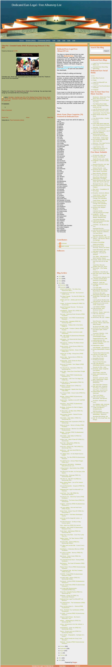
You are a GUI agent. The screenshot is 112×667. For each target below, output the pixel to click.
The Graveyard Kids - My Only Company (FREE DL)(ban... (71, 571)
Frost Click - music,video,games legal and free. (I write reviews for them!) (101, 123)
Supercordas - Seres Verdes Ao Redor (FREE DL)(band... (70, 361)
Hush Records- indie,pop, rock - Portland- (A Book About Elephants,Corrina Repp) (101, 278)
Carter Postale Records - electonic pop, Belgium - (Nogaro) (100, 207)
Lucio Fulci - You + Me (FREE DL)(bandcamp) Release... (69, 493)
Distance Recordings (98, 242)
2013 (60, 281)
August (62, 650)
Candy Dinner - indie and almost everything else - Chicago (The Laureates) (100, 196)
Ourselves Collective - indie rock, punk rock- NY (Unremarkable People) (100, 335)
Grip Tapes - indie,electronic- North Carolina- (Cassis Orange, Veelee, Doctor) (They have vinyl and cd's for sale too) (101, 260)
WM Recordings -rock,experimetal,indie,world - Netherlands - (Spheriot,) (101, 412)
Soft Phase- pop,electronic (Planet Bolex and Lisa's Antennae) (100, 391)
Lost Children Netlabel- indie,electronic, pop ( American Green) (99, 308)
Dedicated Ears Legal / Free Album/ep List (36, 5)
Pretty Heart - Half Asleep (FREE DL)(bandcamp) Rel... (70, 531)
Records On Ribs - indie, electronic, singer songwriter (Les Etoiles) (100, 369)
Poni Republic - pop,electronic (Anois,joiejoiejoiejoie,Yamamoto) (101, 349)
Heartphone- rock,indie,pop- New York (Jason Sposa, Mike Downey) (101, 273)
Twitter (95, 80)
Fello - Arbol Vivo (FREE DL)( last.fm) (70, 525)
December (63, 285)
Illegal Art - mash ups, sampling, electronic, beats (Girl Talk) (100, 284)
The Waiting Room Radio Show (23, 91)
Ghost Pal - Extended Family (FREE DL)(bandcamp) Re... (71, 592)
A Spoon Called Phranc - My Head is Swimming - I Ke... (70, 617)
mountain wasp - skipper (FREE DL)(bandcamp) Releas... (70, 578)
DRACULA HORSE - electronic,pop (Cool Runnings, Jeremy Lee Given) (101, 246)
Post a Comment (7, 110)
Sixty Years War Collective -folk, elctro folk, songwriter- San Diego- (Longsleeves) (100, 386)
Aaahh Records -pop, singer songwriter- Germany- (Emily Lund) (101, 160)
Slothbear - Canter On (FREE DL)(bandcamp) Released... (69, 596)
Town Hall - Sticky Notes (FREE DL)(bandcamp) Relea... (70, 443)
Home (27, 117)
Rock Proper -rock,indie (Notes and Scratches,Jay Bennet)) (100, 374)
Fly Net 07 (77, 666)
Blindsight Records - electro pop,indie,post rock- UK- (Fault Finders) (101, 185)
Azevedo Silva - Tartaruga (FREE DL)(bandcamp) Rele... (70, 475)
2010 (60, 660)
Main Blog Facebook (98, 78)
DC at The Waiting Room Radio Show (34, 97)
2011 (60, 658)
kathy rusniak (65, 246)
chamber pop (18, 97)
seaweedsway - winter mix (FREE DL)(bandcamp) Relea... (70, 628)
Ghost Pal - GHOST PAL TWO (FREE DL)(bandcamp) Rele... (71, 447)
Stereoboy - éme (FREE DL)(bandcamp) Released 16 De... (71, 404)
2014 (60, 278)
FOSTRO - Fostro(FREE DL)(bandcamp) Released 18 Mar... (71, 574)
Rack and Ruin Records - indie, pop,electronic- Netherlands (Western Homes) (101, 363)
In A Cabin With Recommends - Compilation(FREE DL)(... (68, 589)
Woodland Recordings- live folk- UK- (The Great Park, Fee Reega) (101, 418)
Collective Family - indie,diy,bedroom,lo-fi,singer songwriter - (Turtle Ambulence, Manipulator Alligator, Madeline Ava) (101, 214)
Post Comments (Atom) (17, 120)
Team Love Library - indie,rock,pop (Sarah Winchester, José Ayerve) (100, 397)
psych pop (7, 100)
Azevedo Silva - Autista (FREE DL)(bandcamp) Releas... (69, 542)
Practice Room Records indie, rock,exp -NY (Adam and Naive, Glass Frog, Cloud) (101, 354)
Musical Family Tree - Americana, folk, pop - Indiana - (101, 317)
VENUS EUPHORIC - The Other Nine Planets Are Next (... (70, 289)
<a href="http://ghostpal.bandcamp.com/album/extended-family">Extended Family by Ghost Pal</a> (24, 84)
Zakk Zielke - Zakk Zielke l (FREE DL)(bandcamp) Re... (70, 418)
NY (2, 100)
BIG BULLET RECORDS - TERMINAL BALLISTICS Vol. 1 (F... (70, 465)
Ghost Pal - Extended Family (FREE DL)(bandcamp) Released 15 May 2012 (28, 99)
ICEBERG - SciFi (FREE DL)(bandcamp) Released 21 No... (71, 528)
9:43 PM (15, 51)
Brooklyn (11, 97)
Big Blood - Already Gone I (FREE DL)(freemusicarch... (70, 386)
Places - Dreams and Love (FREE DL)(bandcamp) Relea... (70, 632)
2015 (60, 276)
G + (94, 76)
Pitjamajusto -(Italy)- (98, 345)
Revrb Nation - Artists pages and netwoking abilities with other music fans (100, 139)
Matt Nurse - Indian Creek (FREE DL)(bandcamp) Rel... (70, 556)
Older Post (50, 117)
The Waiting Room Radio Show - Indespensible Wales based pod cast (100, 105)
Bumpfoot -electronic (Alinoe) (101, 193)
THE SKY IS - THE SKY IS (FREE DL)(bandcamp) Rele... (70, 479)
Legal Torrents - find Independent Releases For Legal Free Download (100, 148)
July (61, 653)
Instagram (95, 89)
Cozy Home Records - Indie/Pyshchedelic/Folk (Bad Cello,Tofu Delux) (101, 221)
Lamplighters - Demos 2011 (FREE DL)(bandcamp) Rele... (71, 311)
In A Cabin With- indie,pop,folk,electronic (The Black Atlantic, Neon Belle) (101, 289)
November (63, 287)
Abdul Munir (62, 666)
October (62, 646)
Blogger (74, 662)
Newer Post (5, 117)
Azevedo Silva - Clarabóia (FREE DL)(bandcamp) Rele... (70, 322)
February (62, 655)
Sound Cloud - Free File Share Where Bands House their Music (101, 114)
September (63, 648)
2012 (60, 283)
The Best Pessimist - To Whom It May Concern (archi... (70, 522)
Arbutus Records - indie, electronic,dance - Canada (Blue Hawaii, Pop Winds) (100, 169)
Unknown (64, 243)
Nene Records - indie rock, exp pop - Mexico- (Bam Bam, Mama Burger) (101, 322)
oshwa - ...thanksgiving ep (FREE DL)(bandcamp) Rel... (70, 621)
